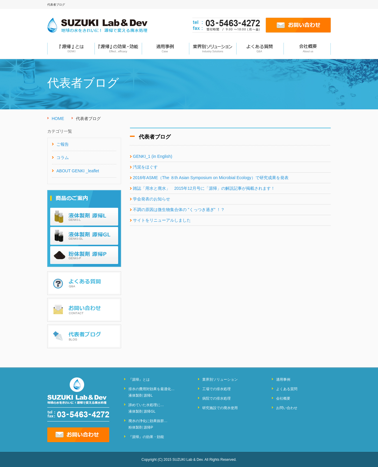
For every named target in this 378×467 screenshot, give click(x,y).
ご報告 (62, 144)
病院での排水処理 (216, 398)
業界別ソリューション (220, 379)
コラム (62, 157)
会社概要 (283, 398)
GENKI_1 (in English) (152, 156)
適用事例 (283, 379)
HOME (58, 118)
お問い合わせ (286, 408)
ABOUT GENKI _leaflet (77, 170)
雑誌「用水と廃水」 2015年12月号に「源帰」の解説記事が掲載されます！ (204, 188)
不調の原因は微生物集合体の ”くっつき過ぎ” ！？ (179, 209)
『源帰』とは (139, 379)
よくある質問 (286, 389)
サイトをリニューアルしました (162, 220)
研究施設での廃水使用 (220, 408)
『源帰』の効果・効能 (146, 437)
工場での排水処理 (216, 389)
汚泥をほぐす (145, 167)
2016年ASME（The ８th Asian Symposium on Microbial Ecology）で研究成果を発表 (211, 177)
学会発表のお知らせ (151, 199)
